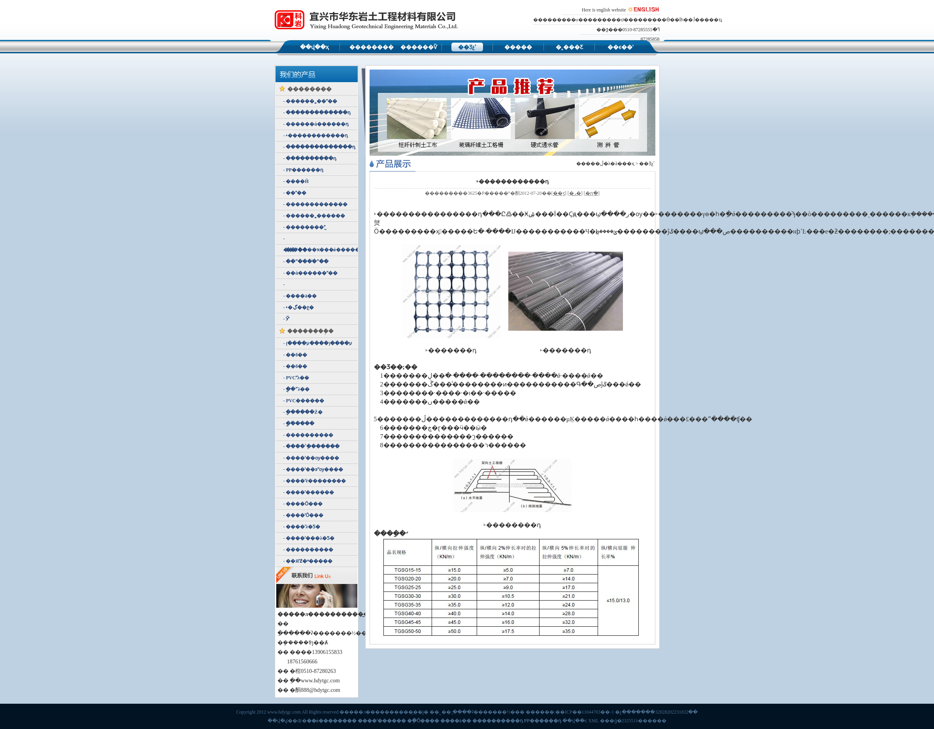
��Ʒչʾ (467, 47)
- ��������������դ (319, 147)
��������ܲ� (310, 331)
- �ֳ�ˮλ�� (296, 389)
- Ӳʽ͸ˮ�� (286, 319)
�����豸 (518, 47)
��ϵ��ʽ (620, 47)
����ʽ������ (382, 720)
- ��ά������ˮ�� (310, 273)
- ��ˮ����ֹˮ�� (306, 261)
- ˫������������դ (315, 135)
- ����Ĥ (296, 181)
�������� (365, 47)
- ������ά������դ (316, 124)
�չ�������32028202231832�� (656, 712)
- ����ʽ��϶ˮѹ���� (313, 469)
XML (593, 720)
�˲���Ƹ (569, 47)
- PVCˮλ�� (296, 378)
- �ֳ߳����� (299, 423)
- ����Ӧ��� (303, 504)
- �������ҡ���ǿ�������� (320, 240)
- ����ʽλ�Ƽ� (302, 526)
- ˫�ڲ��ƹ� (298, 307)
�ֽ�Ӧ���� (423, 720)
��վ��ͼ (574, 720)
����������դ (497, 720)
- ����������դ (310, 158)
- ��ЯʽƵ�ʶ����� (308, 561)
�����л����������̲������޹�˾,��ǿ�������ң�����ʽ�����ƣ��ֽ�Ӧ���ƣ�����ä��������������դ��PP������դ (369, 19)
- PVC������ (304, 400)
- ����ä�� (300, 296)
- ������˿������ (314, 216)
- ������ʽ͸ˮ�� (284, 284)
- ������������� (315, 204)
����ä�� (455, 720)
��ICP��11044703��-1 (584, 712)
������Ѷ (416, 47)
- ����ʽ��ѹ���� (311, 458)
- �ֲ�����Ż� (303, 412)
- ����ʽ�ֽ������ (311, 446)
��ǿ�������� (332, 720)
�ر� (575, 193)
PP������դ (543, 720)
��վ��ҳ (314, 47)
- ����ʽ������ (308, 492)
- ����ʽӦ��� (303, 515)
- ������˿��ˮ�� (310, 101)
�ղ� (591, 193)
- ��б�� (295, 355)
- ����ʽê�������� (314, 481)
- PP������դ (303, 170)
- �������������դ (317, 112)
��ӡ (559, 193)
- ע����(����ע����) (318, 343)
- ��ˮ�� (295, 193)
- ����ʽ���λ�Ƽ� (309, 538)
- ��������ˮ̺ (304, 227)
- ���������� (308, 435)
